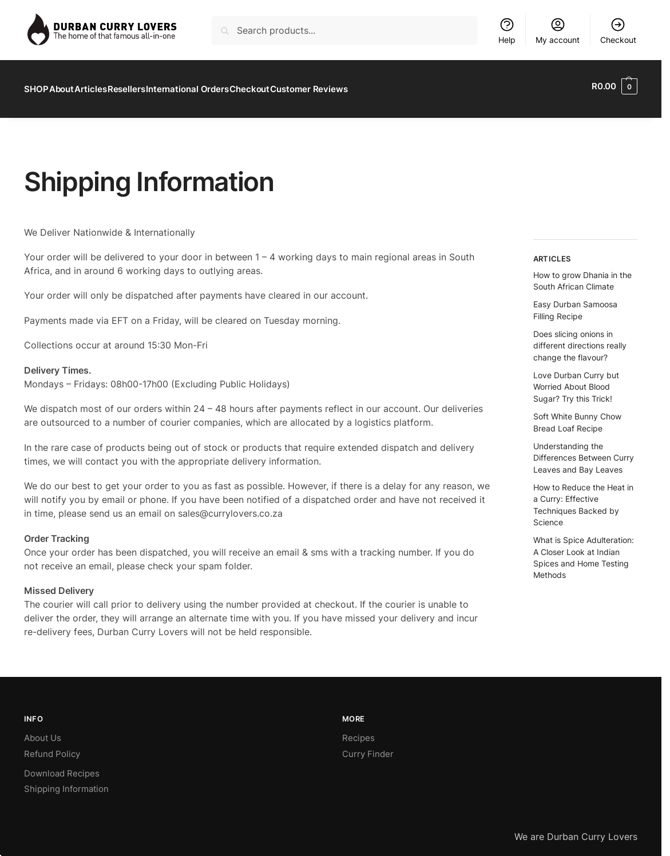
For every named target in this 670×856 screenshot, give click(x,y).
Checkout (618, 31)
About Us (42, 732)
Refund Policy (52, 748)
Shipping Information (66, 783)
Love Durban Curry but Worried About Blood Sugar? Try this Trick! (576, 381)
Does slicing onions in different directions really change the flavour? (580, 339)
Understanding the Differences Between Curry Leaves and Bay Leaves (583, 452)
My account (558, 31)
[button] (614, 86)
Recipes (358, 732)
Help (507, 31)
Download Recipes (62, 767)
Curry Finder (368, 748)
